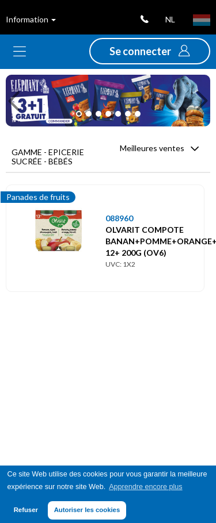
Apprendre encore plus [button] (145, 487)
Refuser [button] (26, 509)
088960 (119, 218)
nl (170, 19)
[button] (149, 51)
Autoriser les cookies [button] (87, 509)
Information (31, 19)
